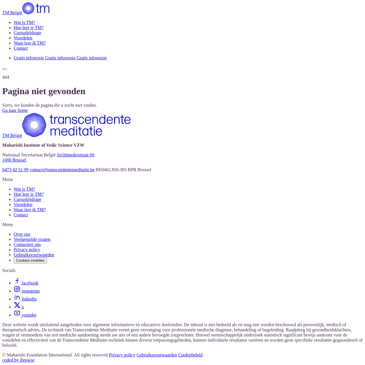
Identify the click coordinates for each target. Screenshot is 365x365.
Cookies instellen (30, 260)
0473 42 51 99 (15, 169)
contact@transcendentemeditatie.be (62, 169)
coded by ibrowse (18, 360)
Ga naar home (15, 110)
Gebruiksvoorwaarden (157, 354)
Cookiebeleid (190, 354)
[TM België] (26, 12)
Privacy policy (122, 354)
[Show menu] (4, 69)
